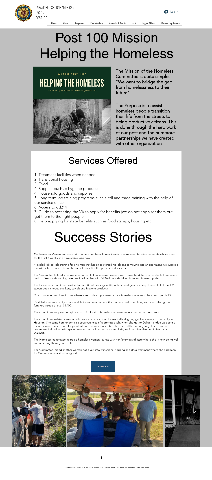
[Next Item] (195, 411)
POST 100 (41, 17)
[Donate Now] (103, 366)
